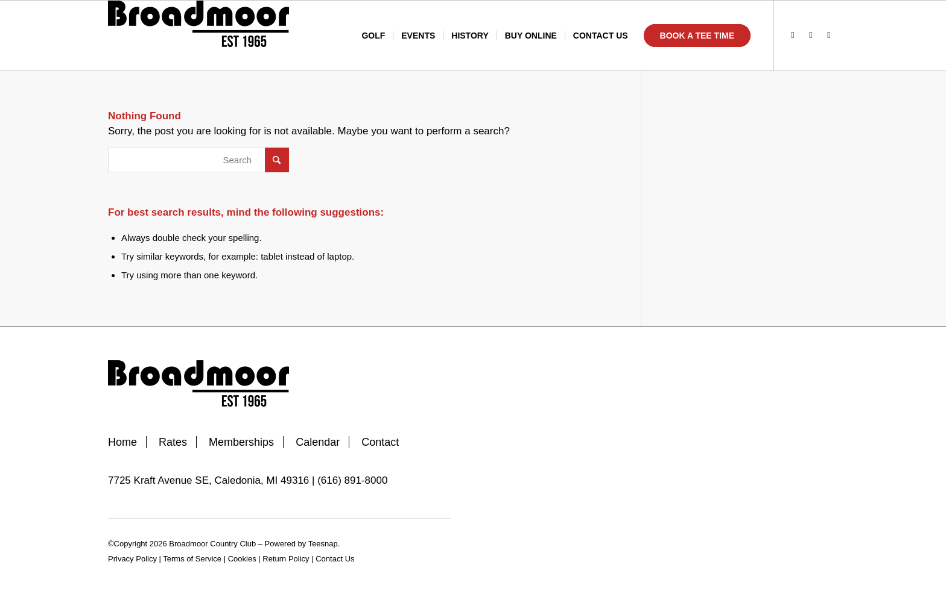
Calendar (318, 442)
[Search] (198, 160)
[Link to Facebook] (793, 35)
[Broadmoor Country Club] (198, 35)
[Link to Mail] (829, 35)
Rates (173, 442)
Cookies (242, 558)
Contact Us (335, 558)
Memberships (241, 442)
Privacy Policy (132, 558)
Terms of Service (192, 558)
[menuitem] (373, 35)
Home (122, 442)
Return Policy (285, 558)
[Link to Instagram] (811, 35)
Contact (380, 442)
